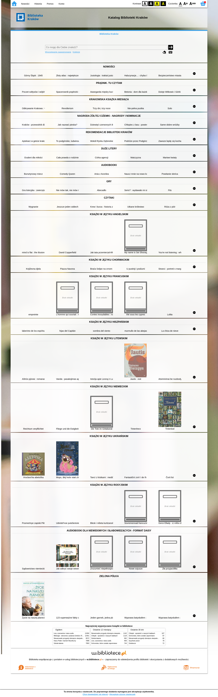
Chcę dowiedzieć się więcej (95, 694)
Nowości (25, 4)
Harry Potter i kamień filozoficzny (65, 641)
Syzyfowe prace (134, 641)
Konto (61, 4)
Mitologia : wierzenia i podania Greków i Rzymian (70, 636)
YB (157, 3)
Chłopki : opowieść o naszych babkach (104, 636)
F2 (192, 3)
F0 (180, 3)
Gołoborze (132, 643)
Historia (38, 4)
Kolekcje (76, 52)
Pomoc (50, 4)
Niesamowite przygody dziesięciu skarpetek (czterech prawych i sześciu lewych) (81, 638)
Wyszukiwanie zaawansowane (58, 52)
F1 (185, 3)
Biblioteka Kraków (109, 34)
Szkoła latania (58, 643)
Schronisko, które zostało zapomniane (104, 643)
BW (151, 3)
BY (163, 3)
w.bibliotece (94, 659)
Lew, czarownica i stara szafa (64, 633)
